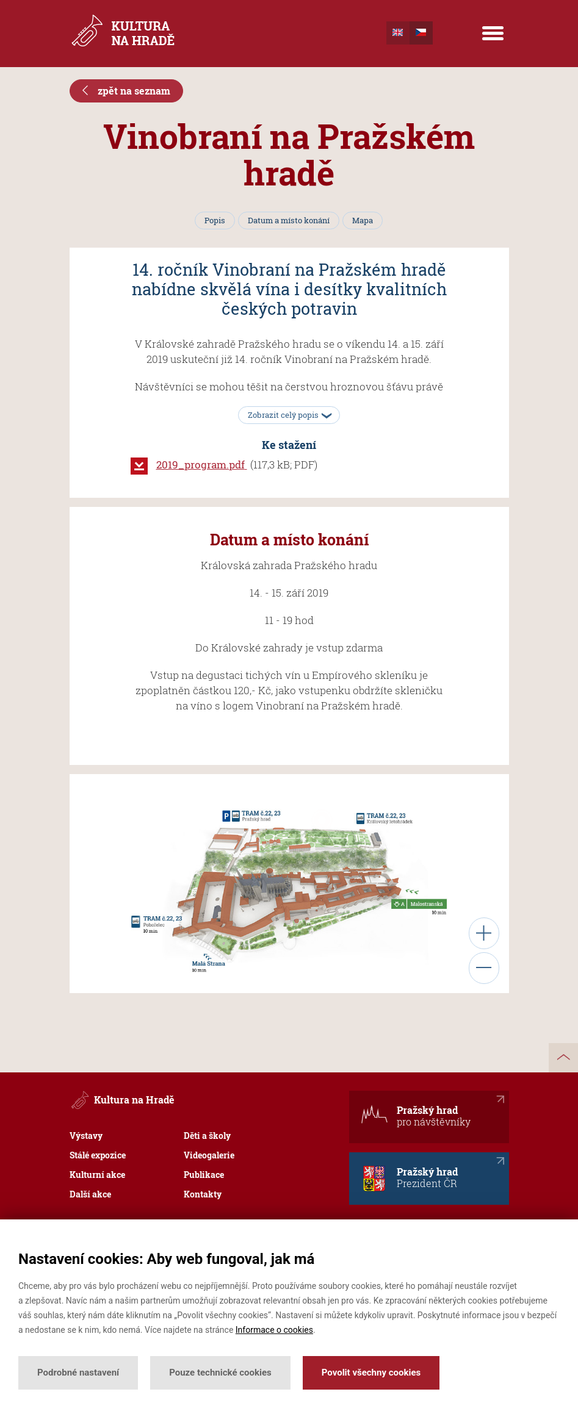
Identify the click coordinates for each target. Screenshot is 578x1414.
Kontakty (203, 1194)
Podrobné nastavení (78, 1372)
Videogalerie (209, 1155)
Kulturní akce (97, 1174)
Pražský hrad (415, 1114)
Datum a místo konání (289, 220)
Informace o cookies (274, 1330)
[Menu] (493, 33)
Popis (214, 220)
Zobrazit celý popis (287, 414)
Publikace (204, 1174)
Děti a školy (207, 1135)
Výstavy (86, 1135)
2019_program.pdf (203, 465)
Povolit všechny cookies (371, 1372)
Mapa (362, 220)
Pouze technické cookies (220, 1372)
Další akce (90, 1194)
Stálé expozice (98, 1155)
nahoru (563, 1057)
